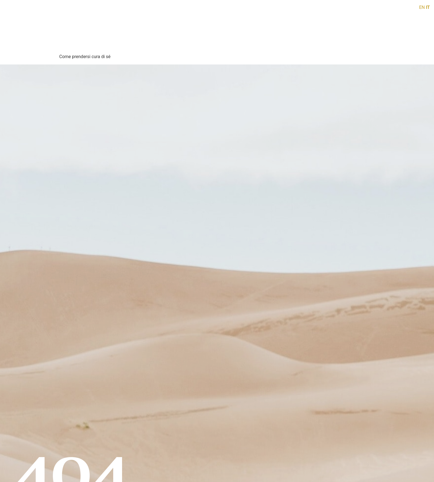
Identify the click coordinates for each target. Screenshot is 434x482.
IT (428, 7)
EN (422, 7)
